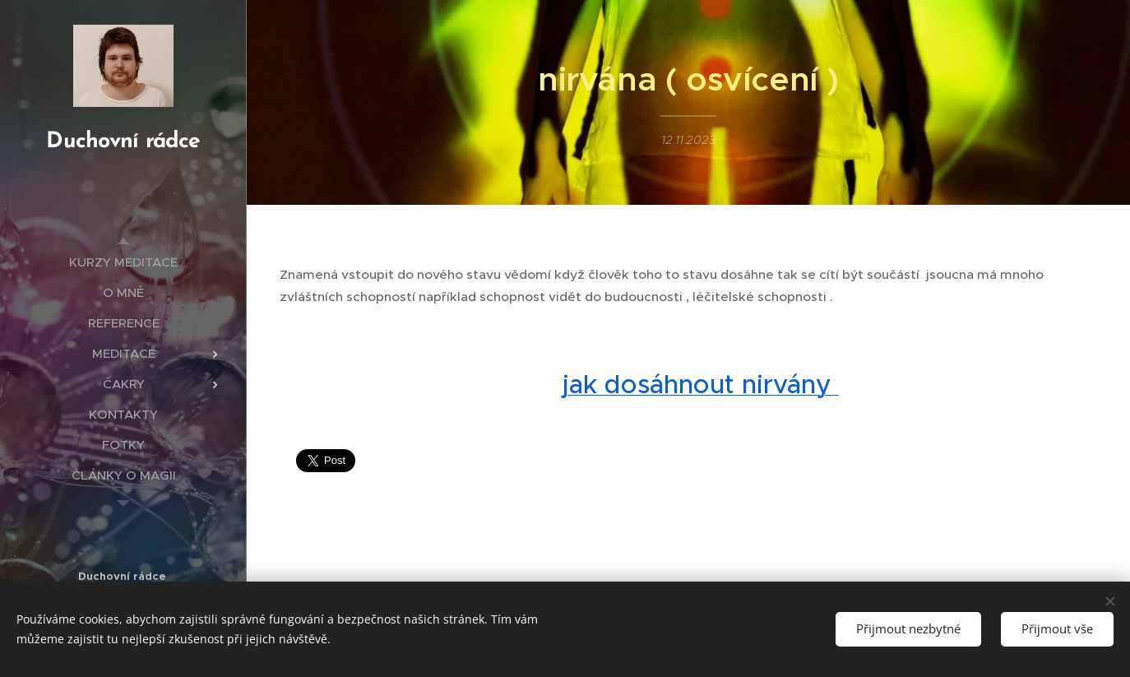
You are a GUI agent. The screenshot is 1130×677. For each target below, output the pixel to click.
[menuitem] (123, 262)
